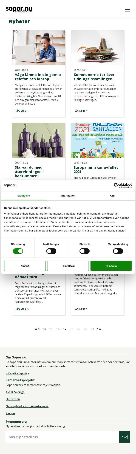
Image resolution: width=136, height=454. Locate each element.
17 (64, 329)
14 (44, 329)
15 (51, 329)
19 (78, 329)
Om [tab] (112, 195)
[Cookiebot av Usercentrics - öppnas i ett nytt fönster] (116, 185)
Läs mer (20, 111)
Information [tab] (68, 195)
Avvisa (25, 265)
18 (71, 329)
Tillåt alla (111, 265)
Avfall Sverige (15, 392)
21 (92, 329)
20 (85, 329)
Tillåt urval (68, 265)
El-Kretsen (13, 399)
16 (58, 329)
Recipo (10, 413)
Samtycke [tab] (23, 195)
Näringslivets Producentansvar (27, 406)
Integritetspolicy (17, 373)
